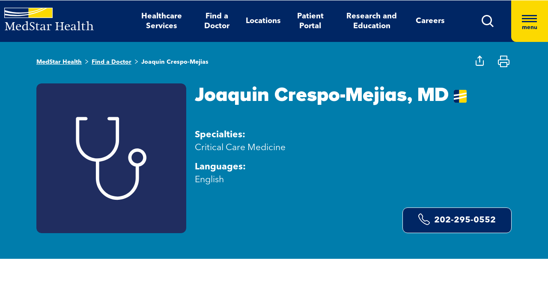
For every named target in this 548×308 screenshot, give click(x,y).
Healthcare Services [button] (161, 21)
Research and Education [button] (371, 21)
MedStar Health (59, 62)
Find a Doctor (111, 62)
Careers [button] (430, 21)
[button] (488, 21)
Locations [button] (263, 21)
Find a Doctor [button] (216, 21)
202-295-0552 (457, 219)
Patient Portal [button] (310, 21)
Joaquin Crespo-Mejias (174, 62)
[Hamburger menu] (529, 21)
